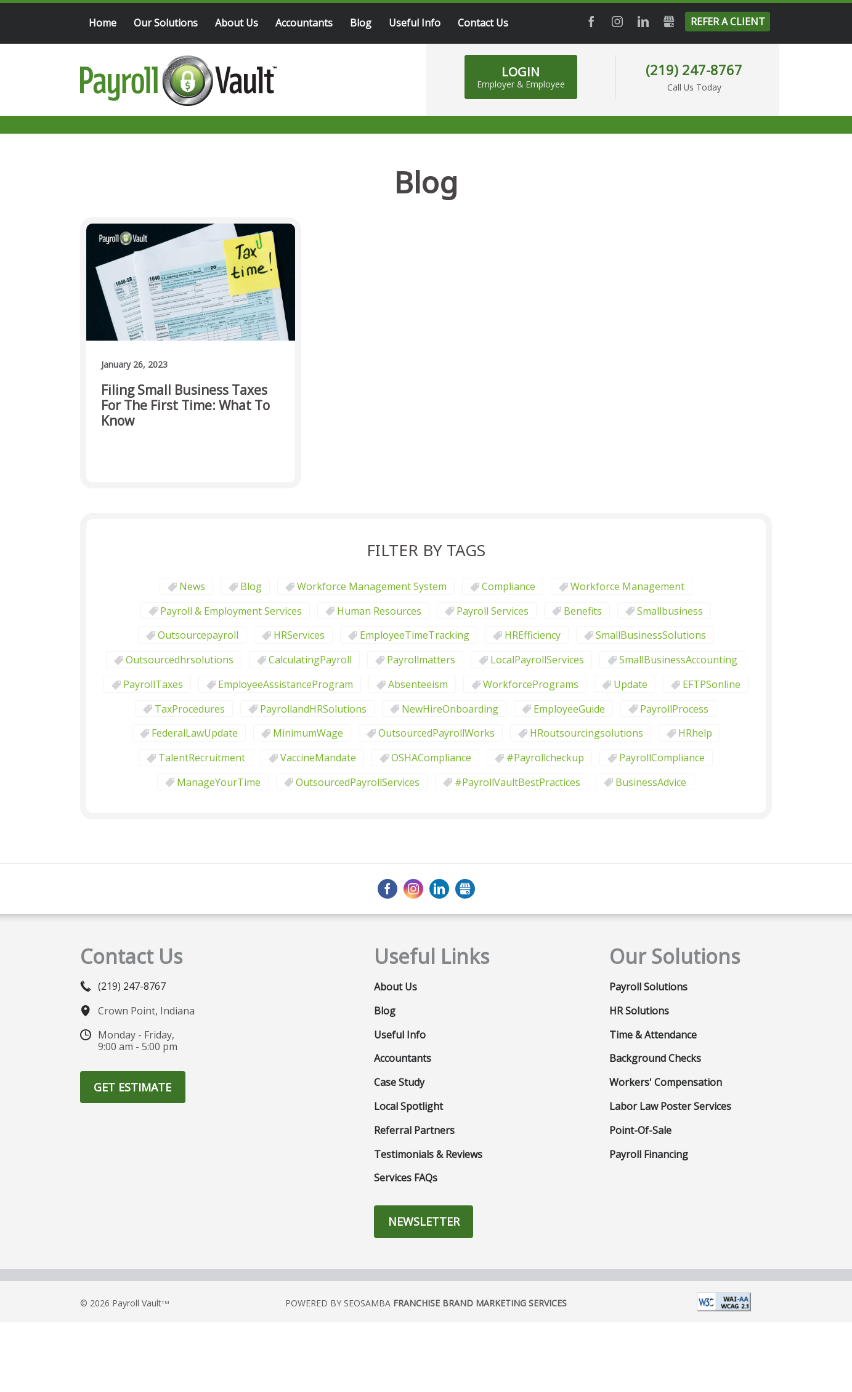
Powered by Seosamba (426, 1303)
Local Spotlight (408, 1106)
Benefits (583, 611)
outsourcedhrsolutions (179, 659)
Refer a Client (728, 21)
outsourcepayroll (198, 635)
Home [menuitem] (102, 23)
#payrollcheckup (545, 757)
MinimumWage (308, 733)
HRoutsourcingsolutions (586, 733)
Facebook (591, 21)
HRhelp (695, 733)
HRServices (299, 635)
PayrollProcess (674, 709)
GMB (669, 21)
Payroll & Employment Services (231, 611)
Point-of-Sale (640, 1130)
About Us (395, 987)
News (192, 586)
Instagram (617, 21)
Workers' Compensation (665, 1082)
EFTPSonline (711, 684)
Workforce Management (627, 586)
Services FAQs (405, 1178)
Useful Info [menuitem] (414, 23)
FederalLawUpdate (195, 733)
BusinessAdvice (650, 782)
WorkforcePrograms (530, 684)
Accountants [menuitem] (304, 23)
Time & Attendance (653, 1035)
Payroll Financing (648, 1154)
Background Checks (655, 1058)
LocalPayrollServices (537, 659)
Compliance (508, 586)
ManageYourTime (219, 782)
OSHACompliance (431, 757)
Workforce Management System (372, 586)
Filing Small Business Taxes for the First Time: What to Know (185, 405)
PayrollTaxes (153, 684)
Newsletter (424, 1221)
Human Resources (379, 611)
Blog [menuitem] (360, 23)
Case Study (399, 1082)
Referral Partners (414, 1130)
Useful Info (400, 1035)
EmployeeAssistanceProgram (285, 684)
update (630, 684)
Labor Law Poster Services (670, 1106)
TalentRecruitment (201, 757)
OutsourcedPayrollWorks (436, 733)
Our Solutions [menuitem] (166, 23)
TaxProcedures (190, 709)
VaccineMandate (318, 757)
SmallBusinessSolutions (651, 635)
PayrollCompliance (662, 757)
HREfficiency (533, 635)
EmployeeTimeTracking (414, 635)
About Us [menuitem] (236, 23)
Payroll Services (492, 611)
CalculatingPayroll (310, 659)
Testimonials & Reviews (428, 1154)
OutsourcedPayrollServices (358, 782)
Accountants (402, 1058)
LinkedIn (643, 21)
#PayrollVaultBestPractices (517, 782)
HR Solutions (639, 1011)
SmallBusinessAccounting (678, 659)
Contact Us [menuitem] (483, 23)
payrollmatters (421, 659)
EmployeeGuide (569, 709)
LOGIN (521, 76)
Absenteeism (418, 684)
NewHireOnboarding (450, 709)
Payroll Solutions (648, 987)
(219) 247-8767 (694, 70)
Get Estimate (132, 1087)
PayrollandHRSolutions (313, 709)
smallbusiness (670, 611)
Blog (251, 586)
